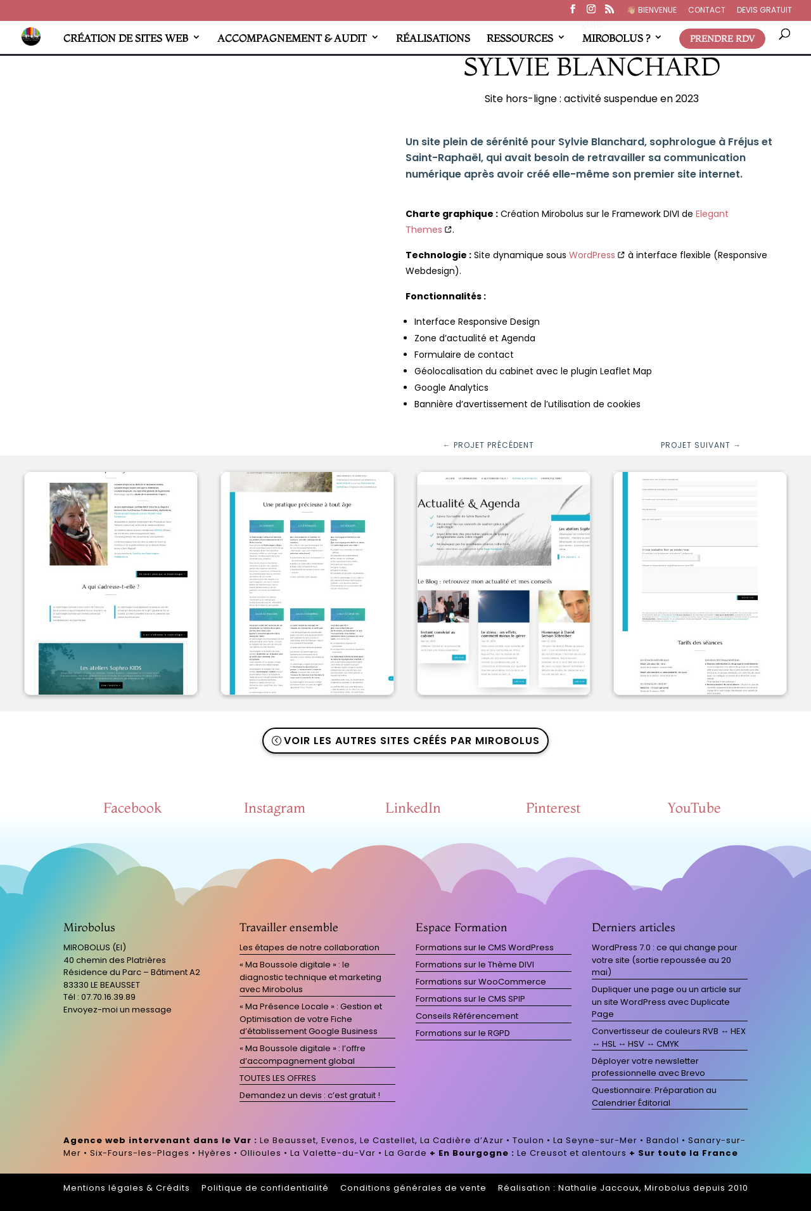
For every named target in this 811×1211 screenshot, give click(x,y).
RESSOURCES (520, 38)
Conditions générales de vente (413, 1188)
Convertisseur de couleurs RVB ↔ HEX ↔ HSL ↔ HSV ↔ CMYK (669, 1037)
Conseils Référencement (467, 1016)
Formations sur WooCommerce (481, 982)
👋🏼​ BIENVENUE (652, 10)
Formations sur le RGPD (463, 1033)
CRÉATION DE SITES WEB (125, 38)
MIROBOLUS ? (616, 38)
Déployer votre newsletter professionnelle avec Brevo (648, 1067)
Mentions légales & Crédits (126, 1188)
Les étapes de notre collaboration (309, 947)
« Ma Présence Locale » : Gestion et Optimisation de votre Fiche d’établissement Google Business (310, 1018)
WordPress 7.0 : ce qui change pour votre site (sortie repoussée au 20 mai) (665, 959)
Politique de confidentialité (265, 1188)
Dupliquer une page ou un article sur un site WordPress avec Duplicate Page (666, 1001)
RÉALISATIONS (433, 38)
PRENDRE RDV (722, 38)
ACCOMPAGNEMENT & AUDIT (292, 38)
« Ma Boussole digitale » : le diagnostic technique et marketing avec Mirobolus (310, 977)
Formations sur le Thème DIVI (475, 965)
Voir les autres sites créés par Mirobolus (412, 740)
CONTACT (706, 10)
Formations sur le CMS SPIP (470, 999)
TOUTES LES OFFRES (277, 1078)
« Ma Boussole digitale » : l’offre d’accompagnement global (302, 1054)
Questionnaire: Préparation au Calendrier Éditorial (654, 1096)
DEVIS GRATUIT (764, 10)
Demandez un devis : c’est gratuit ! (309, 1095)
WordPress (592, 255)
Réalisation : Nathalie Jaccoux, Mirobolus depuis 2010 (623, 1188)
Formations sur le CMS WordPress (485, 947)
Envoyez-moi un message (117, 1010)
